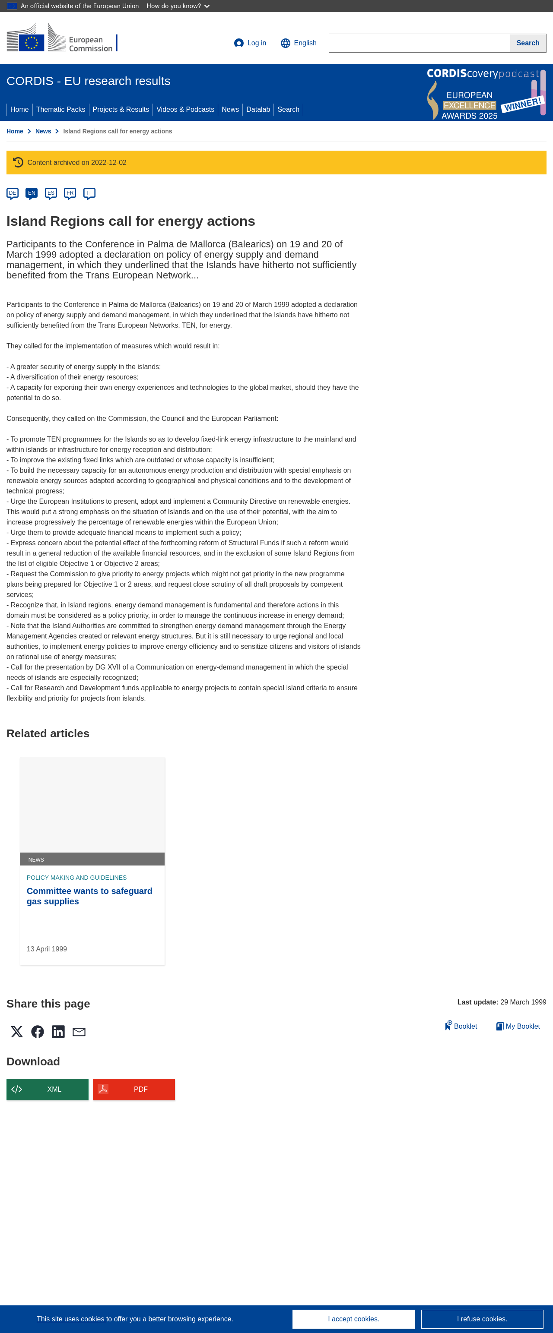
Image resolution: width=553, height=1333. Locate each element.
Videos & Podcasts (185, 109)
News (230, 109)
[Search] (528, 43)
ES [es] (51, 193)
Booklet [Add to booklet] (461, 1025)
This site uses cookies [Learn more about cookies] (71, 1319)
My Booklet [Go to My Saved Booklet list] (518, 1026)
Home (19, 109)
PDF (141, 1089)
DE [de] (12, 193)
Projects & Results (121, 109)
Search (288, 109)
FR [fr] (70, 193)
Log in (250, 43)
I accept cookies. (353, 1319)
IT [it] (89, 193)
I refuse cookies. (482, 1319)
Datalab (258, 109)
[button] (298, 43)
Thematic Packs (61, 109)
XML (55, 1089)
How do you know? (178, 5)
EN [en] (31, 193)
